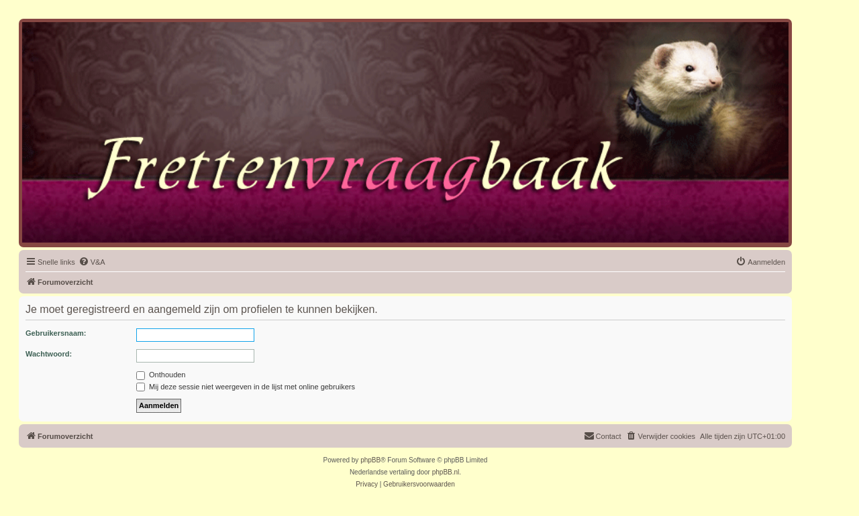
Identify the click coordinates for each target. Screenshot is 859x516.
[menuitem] (92, 262)
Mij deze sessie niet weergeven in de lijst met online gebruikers (245, 387)
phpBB (370, 460)
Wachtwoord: (49, 354)
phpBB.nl (446, 472)
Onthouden (161, 375)
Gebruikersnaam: (56, 333)
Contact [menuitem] (602, 435)
